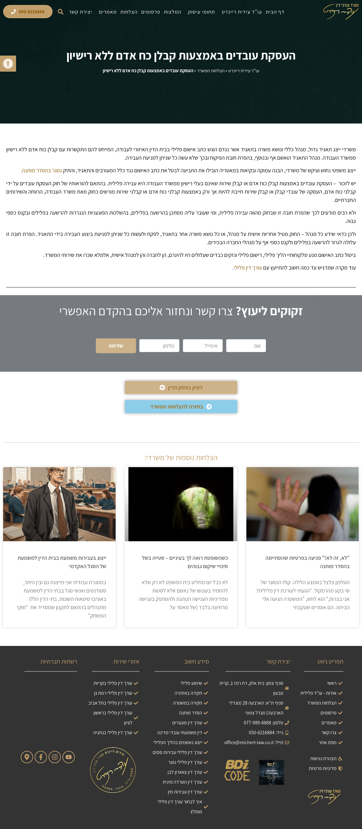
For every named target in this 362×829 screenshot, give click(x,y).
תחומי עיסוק (200, 11)
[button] (61, 11)
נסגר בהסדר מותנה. (41, 170)
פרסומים (150, 11)
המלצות (172, 11)
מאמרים (106, 11)
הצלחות (129, 11)
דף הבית (275, 11)
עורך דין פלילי (248, 267)
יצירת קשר (80, 11)
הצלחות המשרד (211, 70)
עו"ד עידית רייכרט (240, 11)
